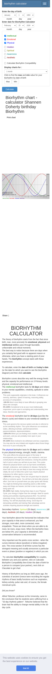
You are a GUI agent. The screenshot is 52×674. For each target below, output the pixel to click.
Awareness (12, 54)
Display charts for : (13, 67)
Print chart (11, 117)
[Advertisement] (26, 146)
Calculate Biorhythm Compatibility (21, 63)
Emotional (11, 39)
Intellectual (11, 36)
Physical (10, 43)
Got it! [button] (26, 668)
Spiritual (10, 50)
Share (4, 315)
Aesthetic (11, 57)
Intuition (10, 47)
